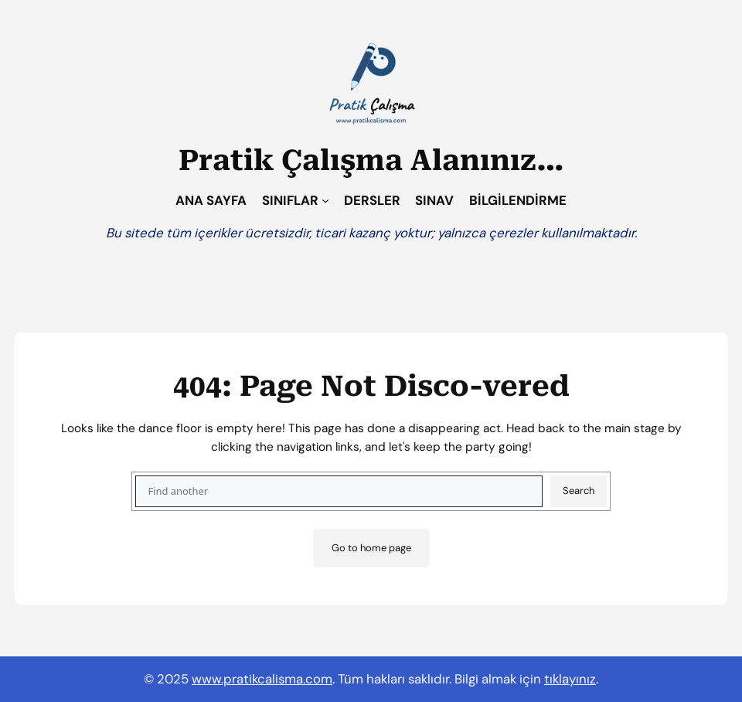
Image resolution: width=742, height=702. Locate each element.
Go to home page (371, 547)
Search (578, 490)
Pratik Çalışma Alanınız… (371, 160)
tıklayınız (570, 678)
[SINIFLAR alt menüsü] (325, 200)
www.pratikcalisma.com (262, 678)
